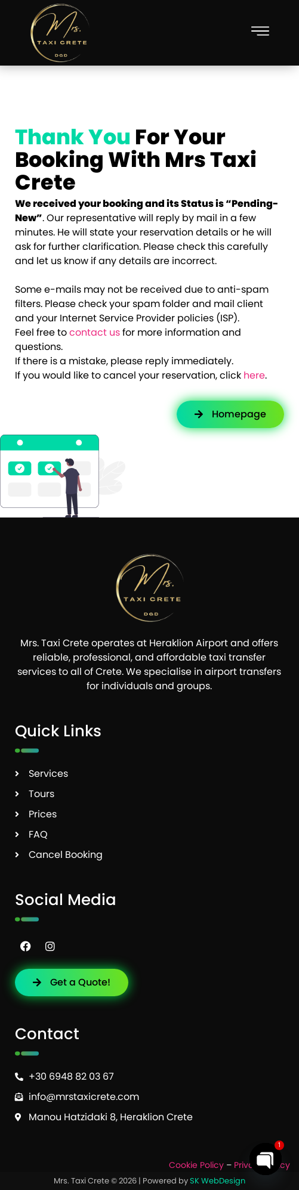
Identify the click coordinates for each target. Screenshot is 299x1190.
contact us (94, 332)
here (254, 375)
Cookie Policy (196, 1165)
